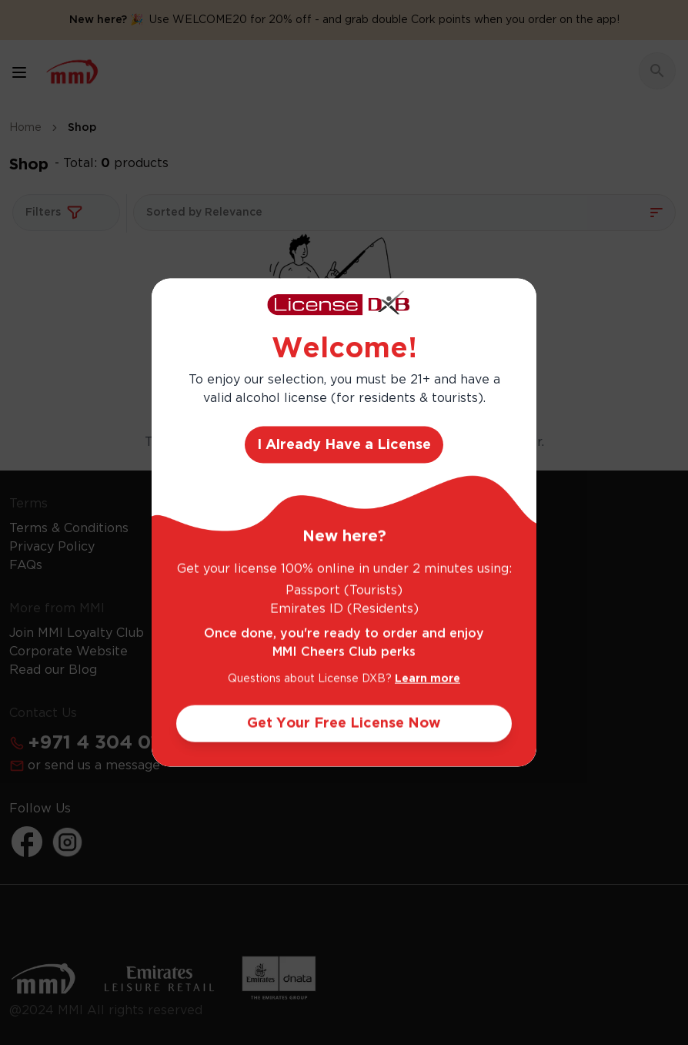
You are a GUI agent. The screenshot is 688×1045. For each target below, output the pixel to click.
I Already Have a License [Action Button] (344, 445)
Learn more (427, 679)
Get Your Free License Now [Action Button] (344, 724)
